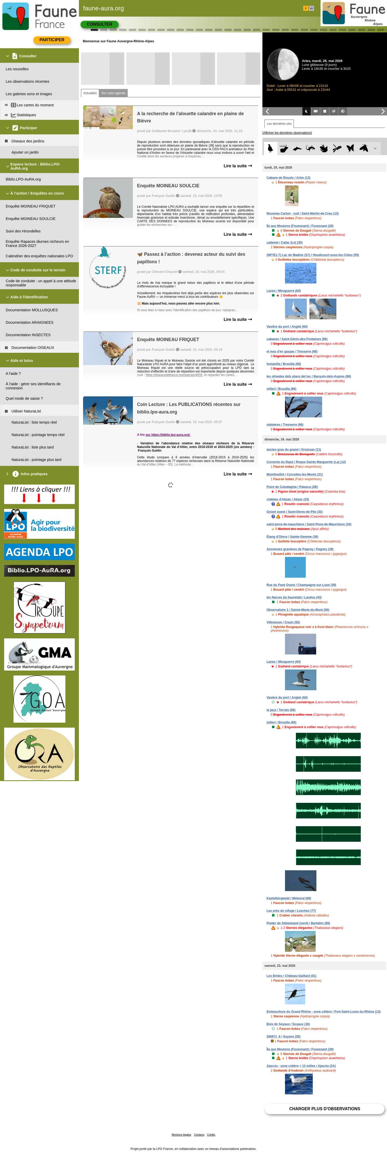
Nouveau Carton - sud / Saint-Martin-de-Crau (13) (303, 213)
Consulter (99, 24)
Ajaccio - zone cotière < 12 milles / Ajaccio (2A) (301, 1066)
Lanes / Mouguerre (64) (284, 291)
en (311, 8)
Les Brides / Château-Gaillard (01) (291, 976)
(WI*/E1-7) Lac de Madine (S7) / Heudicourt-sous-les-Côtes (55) (313, 255)
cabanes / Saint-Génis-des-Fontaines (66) (297, 339)
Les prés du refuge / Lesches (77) (291, 911)
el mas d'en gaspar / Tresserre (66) (292, 351)
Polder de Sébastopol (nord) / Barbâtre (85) (298, 923)
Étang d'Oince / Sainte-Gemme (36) (292, 537)
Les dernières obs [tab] (279, 124)
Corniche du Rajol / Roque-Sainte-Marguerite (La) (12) (306, 462)
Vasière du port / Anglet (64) (287, 326)
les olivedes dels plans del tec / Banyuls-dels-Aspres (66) (309, 376)
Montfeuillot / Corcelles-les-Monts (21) (295, 474)
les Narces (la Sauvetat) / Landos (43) (294, 597)
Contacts (199, 1134)
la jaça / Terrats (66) (281, 710)
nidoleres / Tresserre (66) (285, 424)
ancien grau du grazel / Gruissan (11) (294, 449)
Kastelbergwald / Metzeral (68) (289, 898)
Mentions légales (181, 1134)
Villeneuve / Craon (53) (283, 622)
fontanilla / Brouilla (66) (284, 364)
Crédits (211, 1134)
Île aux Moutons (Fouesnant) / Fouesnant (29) (300, 226)
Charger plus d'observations (324, 1109)
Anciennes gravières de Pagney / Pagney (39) (300, 549)
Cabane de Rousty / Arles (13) (288, 178)
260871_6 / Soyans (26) (284, 1036)
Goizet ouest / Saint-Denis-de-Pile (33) (295, 512)
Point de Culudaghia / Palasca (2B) (292, 487)
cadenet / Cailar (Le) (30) (285, 242)
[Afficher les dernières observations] (287, 133)
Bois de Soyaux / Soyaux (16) (288, 1024)
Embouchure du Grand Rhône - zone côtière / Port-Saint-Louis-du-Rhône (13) (324, 1011)
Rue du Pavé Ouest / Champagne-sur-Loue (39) (301, 585)
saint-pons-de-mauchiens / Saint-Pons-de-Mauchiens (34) (309, 524)
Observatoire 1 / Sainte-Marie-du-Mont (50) (298, 610)
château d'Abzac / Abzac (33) (288, 499)
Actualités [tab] (90, 93)
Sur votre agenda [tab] (113, 93)
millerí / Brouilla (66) (281, 389)
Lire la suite (238, 166)
